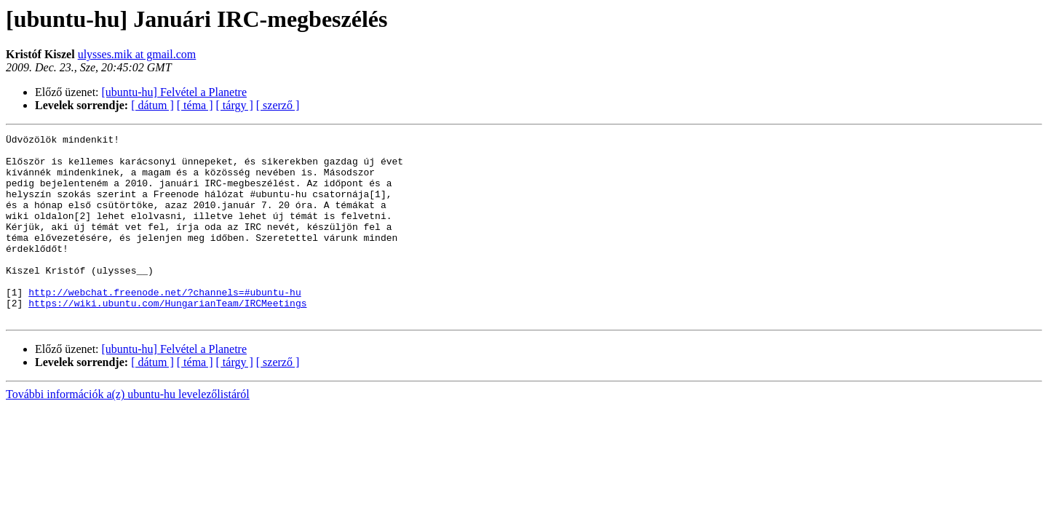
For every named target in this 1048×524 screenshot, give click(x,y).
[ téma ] (195, 105)
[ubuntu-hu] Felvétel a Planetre (174, 92)
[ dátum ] (152, 105)
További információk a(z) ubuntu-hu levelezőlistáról (128, 431)
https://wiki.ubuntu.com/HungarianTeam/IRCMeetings (167, 337)
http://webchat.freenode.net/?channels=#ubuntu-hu (164, 324)
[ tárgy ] (234, 105)
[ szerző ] (278, 105)
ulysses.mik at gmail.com (137, 54)
